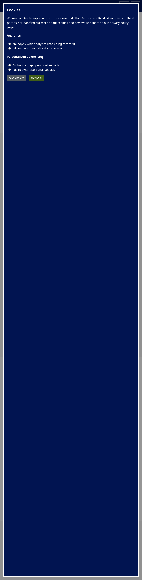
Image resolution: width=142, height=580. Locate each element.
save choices (16, 78)
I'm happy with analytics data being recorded (43, 44)
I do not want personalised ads (33, 70)
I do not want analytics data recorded (37, 48)
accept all (36, 78)
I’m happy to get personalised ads (35, 65)
